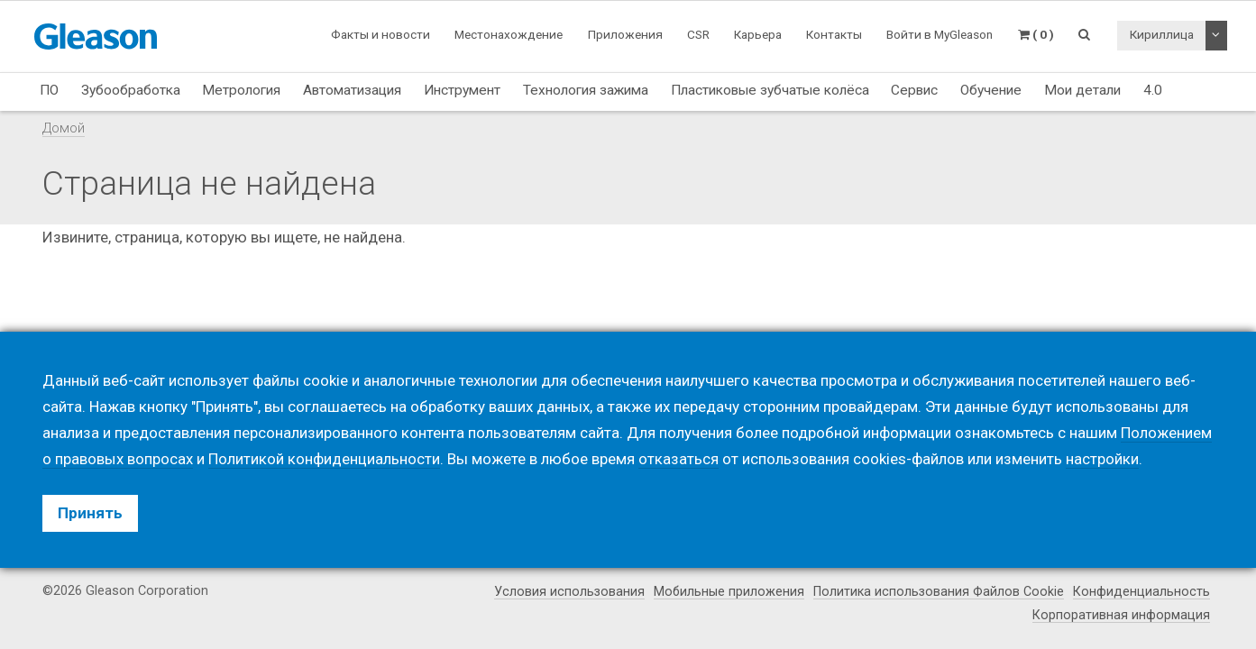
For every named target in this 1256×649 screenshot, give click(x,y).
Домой (63, 128)
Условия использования (567, 592)
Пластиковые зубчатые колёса (770, 90)
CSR (698, 34)
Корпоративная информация (1121, 615)
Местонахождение (508, 34)
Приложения (625, 34)
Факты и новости (380, 34)
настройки (1102, 459)
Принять (90, 513)
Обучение (991, 90)
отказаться (678, 459)
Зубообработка (130, 90)
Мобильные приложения (728, 592)
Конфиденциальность (1141, 592)
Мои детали (1082, 90)
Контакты (834, 34)
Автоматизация (352, 90)
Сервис (914, 90)
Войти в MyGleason (939, 34)
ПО (49, 90)
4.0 (1152, 90)
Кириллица (1162, 34)
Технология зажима (585, 90)
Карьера (758, 34)
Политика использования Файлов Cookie (938, 592)
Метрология (241, 90)
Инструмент (462, 90)
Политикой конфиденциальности (324, 459)
